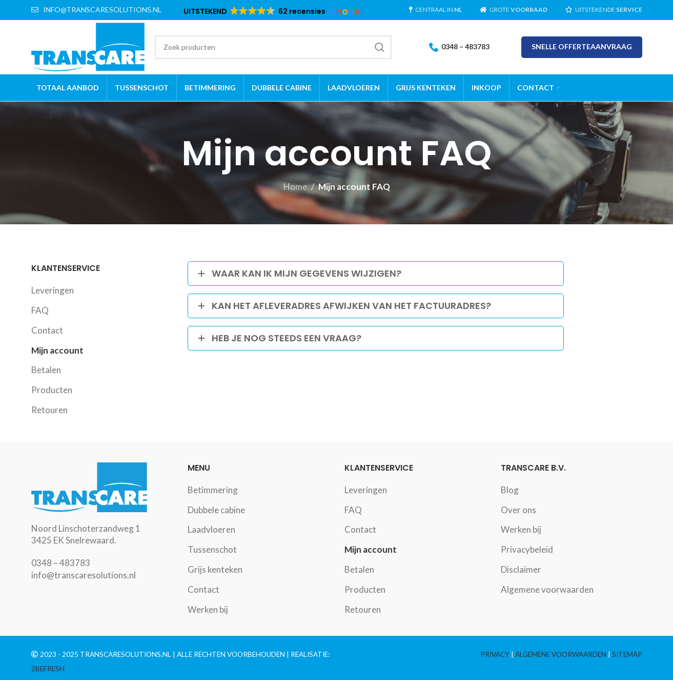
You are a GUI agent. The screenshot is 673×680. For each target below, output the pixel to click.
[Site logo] (88, 46)
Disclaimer (521, 569)
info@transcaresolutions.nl (83, 575)
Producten (51, 389)
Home (295, 186)
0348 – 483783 (459, 47)
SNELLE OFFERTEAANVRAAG (582, 46)
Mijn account (57, 350)
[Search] (273, 47)
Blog (510, 489)
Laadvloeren (211, 529)
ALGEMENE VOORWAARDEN (560, 654)
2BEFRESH (48, 669)
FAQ (40, 310)
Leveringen (52, 290)
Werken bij (208, 609)
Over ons (518, 509)
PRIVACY (494, 654)
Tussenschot (212, 549)
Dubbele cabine (216, 509)
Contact (47, 330)
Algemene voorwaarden (547, 589)
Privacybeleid (527, 549)
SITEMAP (627, 654)
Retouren (49, 409)
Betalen (46, 369)
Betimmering (213, 489)
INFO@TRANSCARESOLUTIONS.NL (102, 9)
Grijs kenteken (215, 569)
